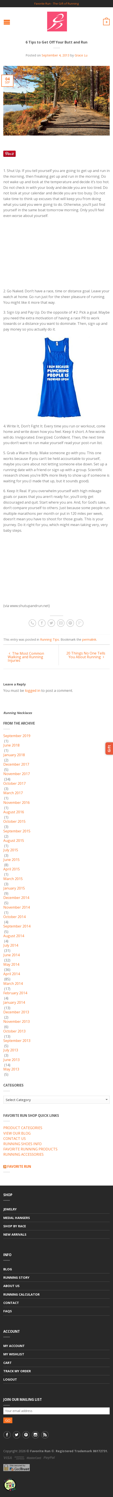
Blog (7, 1269)
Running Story (16, 1277)
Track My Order (17, 1371)
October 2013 (14, 1031)
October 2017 (14, 783)
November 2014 (16, 907)
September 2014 (16, 926)
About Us (11, 1286)
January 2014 (14, 1002)
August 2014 (13, 936)
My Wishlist (13, 1354)
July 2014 (10, 945)
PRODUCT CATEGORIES (22, 1128)
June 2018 (11, 745)
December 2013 (16, 1012)
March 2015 (13, 879)
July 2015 (10, 850)
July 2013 (10, 1050)
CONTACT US (14, 1139)
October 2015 (14, 821)
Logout (10, 1379)
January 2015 (14, 888)
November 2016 (16, 803)
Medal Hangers (16, 1218)
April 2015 (11, 869)
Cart (7, 1363)
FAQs (7, 1311)
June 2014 (11, 955)
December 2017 (16, 764)
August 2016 (13, 812)
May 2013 (11, 1069)
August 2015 (13, 841)
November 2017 (16, 774)
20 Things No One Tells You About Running (85, 655)
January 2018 (14, 755)
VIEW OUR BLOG (17, 1133)
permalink (89, 639)
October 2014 (14, 917)
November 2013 (16, 1022)
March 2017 (13, 793)
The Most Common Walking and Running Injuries (26, 657)
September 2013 (16, 1041)
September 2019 (16, 736)
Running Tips (49, 639)
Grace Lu (81, 55)
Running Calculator (21, 1294)
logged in (32, 690)
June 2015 (11, 860)
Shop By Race (14, 1226)
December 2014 (16, 898)
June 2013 (11, 1060)
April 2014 (11, 974)
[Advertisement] (40, 257)
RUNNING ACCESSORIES (23, 1154)
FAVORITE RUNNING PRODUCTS (30, 1149)
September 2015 (16, 831)
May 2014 (11, 964)
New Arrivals (14, 1234)
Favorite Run (19, 1166)
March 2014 (13, 984)
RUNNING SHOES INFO (22, 1144)
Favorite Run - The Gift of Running (56, 3)
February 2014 (15, 993)
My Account (14, 1346)
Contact (11, 1303)
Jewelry (10, 1209)
